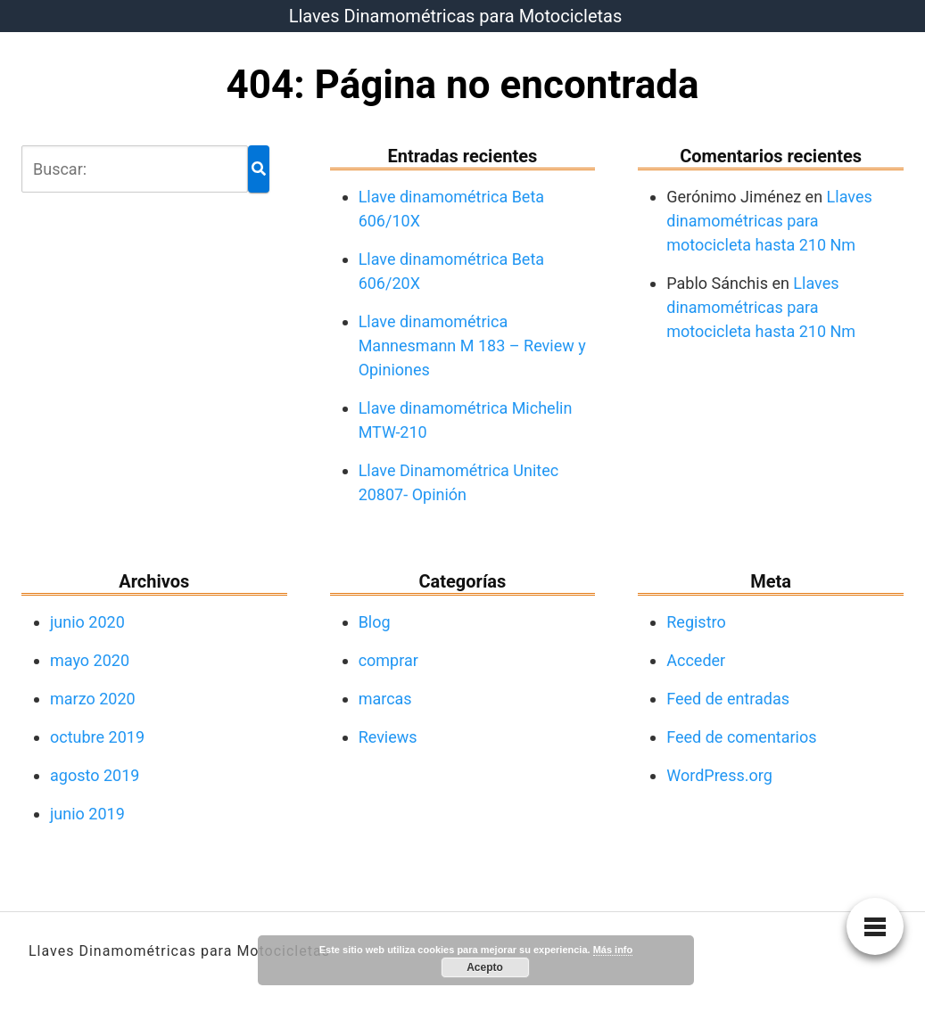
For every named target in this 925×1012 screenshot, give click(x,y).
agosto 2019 (94, 775)
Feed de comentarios (741, 737)
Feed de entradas (727, 698)
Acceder (695, 660)
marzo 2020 (93, 698)
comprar (388, 660)
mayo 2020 (89, 660)
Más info (613, 949)
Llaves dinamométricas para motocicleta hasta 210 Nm (768, 220)
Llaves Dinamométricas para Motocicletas (456, 16)
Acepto (485, 967)
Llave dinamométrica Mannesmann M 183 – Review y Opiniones (472, 345)
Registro (696, 622)
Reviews (388, 737)
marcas (385, 698)
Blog (375, 622)
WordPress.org (719, 775)
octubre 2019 (97, 737)
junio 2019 (87, 813)
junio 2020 (87, 622)
